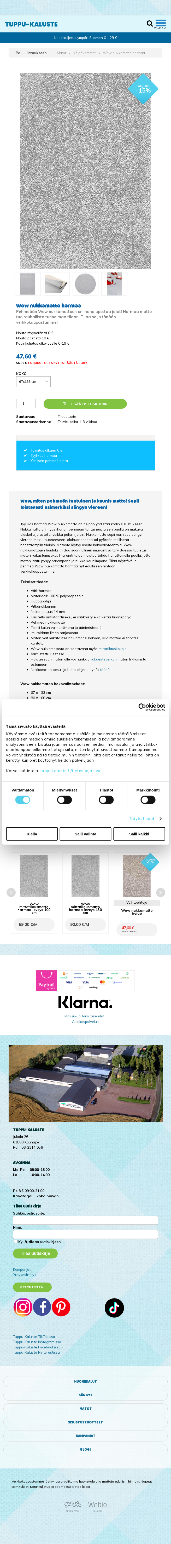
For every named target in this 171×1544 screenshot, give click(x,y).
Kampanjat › (23, 1269)
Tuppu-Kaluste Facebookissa (37, 1347)
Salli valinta (85, 834)
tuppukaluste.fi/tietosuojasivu (70, 770)
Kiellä (32, 834)
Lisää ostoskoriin (85, 404)
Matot (61, 52)
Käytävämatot (84, 52)
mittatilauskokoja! (113, 648)
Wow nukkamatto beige (137, 912)
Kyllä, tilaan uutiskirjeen (39, 1241)
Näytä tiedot (142, 818)
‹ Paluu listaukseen (30, 52)
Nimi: (17, 1227)
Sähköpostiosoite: (29, 1213)
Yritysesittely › (24, 1274)
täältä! (105, 669)
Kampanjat (85, 1436)
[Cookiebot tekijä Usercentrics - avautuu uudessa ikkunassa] (142, 707)
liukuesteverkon (104, 659)
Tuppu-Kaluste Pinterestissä (36, 1352)
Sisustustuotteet (85, 1422)
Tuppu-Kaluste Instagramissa (37, 1342)
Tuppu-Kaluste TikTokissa (34, 1336)
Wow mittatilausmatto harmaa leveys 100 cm (33, 908)
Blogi (85, 1449)
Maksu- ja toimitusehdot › (85, 1016)
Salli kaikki (139, 834)
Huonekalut (85, 1381)
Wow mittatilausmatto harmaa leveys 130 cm (85, 908)
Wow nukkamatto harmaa (124, 52)
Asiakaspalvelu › (85, 1021)
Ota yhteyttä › (32, 1287)
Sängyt (85, 1395)
